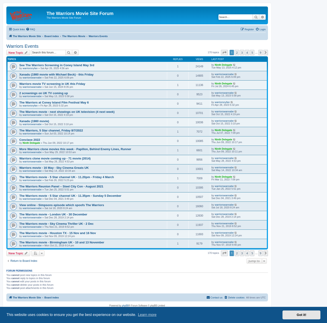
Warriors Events (22, 46)
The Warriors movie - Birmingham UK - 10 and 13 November (61, 242)
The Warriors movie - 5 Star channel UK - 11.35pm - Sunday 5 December (70, 195)
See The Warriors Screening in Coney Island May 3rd (56, 65)
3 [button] (242, 52)
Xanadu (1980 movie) (34, 121)
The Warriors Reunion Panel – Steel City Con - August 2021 (61, 186)
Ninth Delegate (223, 64)
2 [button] (237, 52)
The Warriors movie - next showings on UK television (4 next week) (66, 112)
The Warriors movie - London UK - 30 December (53, 214)
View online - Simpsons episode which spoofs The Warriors (61, 205)
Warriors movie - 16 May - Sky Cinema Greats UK (54, 167)
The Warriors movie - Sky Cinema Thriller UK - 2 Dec (56, 223)
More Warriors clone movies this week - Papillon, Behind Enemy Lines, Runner (75, 149)
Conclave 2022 (29, 139)
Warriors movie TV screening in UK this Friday (52, 84)
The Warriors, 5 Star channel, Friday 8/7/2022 (51, 130)
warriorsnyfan (30, 68)
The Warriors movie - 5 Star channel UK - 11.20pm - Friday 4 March (66, 177)
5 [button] (252, 52)
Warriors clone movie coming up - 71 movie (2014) (55, 158)
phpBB (125, 305)
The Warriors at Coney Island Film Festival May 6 (54, 102)
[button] (224, 52)
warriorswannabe (32, 77)
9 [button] (260, 52)
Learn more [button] (147, 315)
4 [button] (247, 52)
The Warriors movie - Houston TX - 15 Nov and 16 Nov (57, 233)
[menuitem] (30, 29)
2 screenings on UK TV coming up (43, 93)
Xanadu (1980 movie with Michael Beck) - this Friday (56, 74)
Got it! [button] (301, 315)
